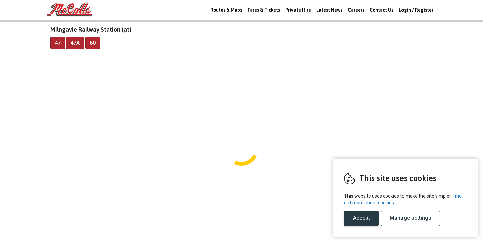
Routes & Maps (226, 10)
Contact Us (381, 10)
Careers (356, 10)
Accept (361, 218)
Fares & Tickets (264, 10)
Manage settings (410, 218)
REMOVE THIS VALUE (72, 10)
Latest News (329, 10)
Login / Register (416, 10)
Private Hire (298, 10)
